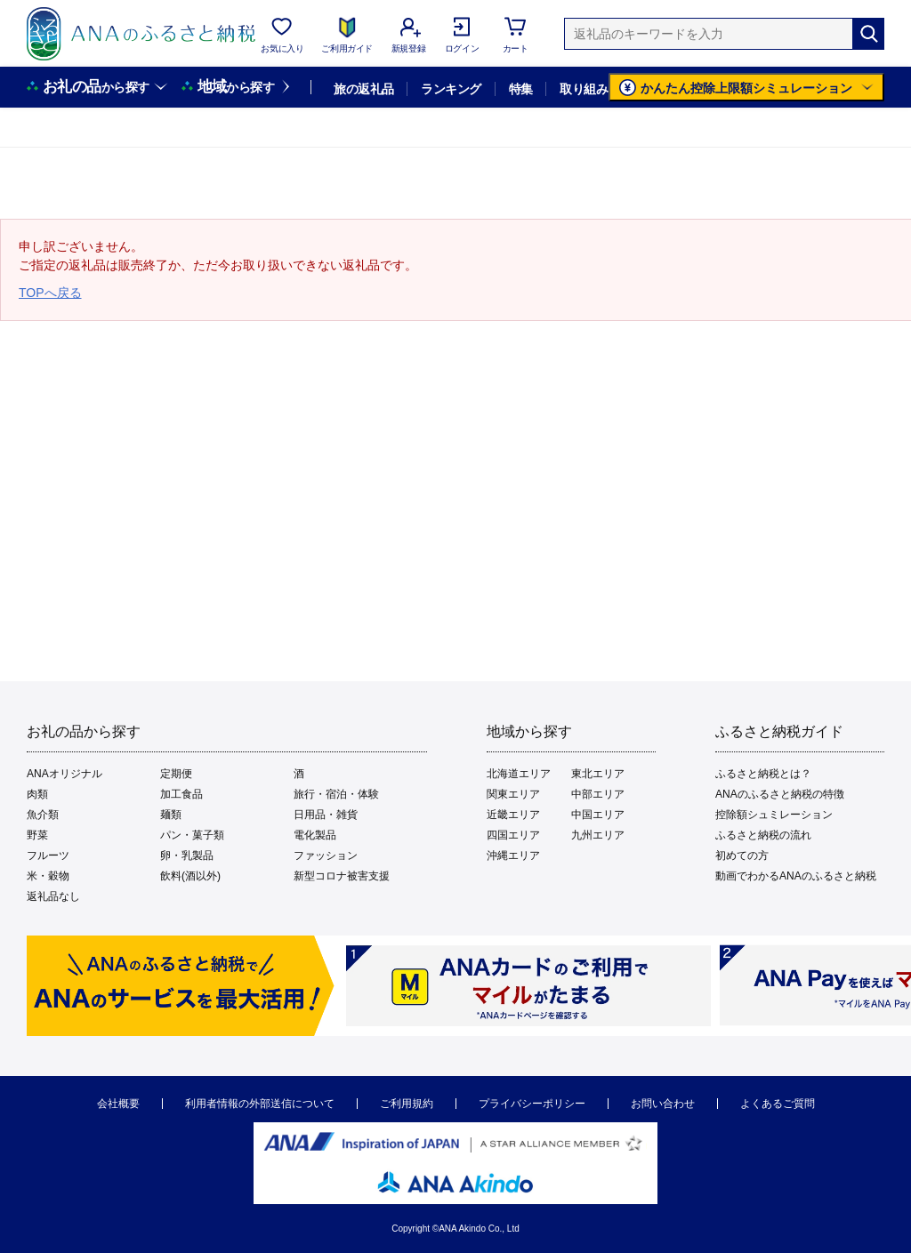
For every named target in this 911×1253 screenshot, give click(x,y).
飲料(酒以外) (190, 876)
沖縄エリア (513, 855)
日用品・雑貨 (326, 814)
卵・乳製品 (187, 855)
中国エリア (598, 814)
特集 (521, 89)
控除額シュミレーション (774, 814)
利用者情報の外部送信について (260, 1103)
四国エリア (513, 835)
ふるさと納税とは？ (763, 773)
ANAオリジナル (64, 773)
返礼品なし (53, 896)
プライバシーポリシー (532, 1103)
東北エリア (598, 773)
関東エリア (513, 794)
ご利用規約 (406, 1103)
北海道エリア (519, 773)
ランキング (450, 89)
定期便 (176, 773)
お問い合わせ (663, 1103)
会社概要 (118, 1103)
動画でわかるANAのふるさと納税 (795, 876)
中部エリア (598, 794)
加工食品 (181, 794)
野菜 (37, 835)
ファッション (326, 855)
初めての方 (742, 855)
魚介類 (43, 814)
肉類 (37, 794)
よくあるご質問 (777, 1103)
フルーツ (48, 855)
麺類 (170, 814)
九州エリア (598, 835)
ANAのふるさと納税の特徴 (779, 794)
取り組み (584, 89)
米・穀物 (48, 876)
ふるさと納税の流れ (763, 835)
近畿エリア (513, 814)
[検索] (868, 34)
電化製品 (315, 835)
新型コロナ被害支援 (342, 876)
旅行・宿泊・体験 (336, 794)
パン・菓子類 (192, 835)
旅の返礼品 (363, 89)
